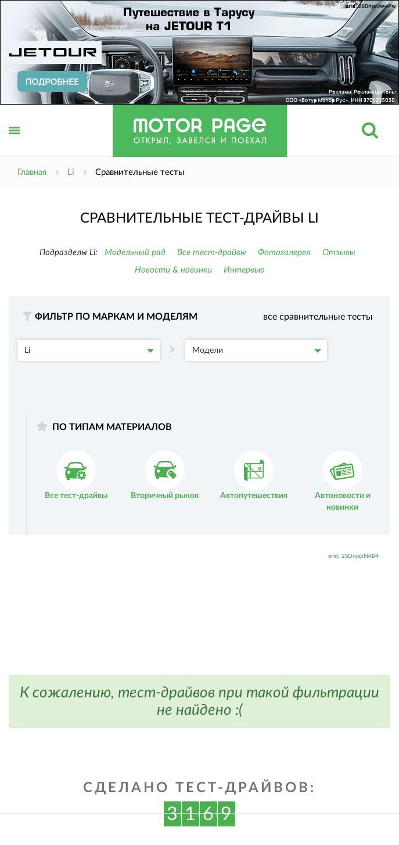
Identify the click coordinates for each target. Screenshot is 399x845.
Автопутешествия (253, 475)
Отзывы (338, 252)
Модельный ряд (135, 252)
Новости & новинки (173, 270)
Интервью (244, 270)
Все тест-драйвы (211, 252)
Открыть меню (14, 143)
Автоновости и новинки (343, 480)
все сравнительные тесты (318, 316)
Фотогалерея (284, 252)
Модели (257, 350)
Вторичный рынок (165, 475)
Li (89, 350)
